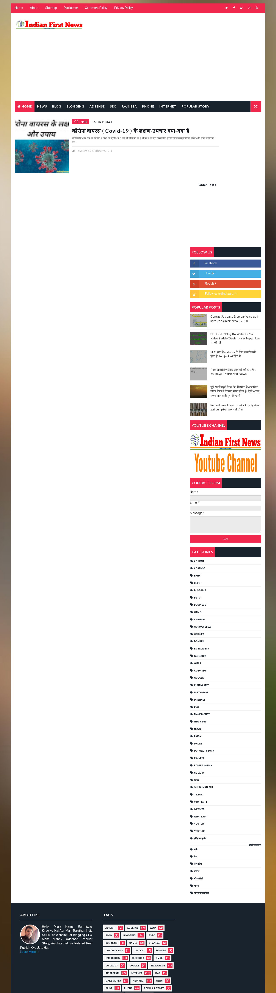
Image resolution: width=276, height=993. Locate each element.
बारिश (197, 785)
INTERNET (200, 614)
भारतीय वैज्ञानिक (202, 807)
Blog (55, 90)
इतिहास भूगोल (201, 752)
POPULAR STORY (205, 665)
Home (18, 11)
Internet (167, 90)
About (33, 11)
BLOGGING (201, 504)
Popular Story (195, 90)
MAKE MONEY (202, 628)
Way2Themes (51, 985)
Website (200, 723)
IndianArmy (202, 599)
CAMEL (199, 526)
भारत (197, 800)
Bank (198, 490)
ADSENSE (200, 482)
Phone (147, 90)
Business (201, 519)
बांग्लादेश (198, 778)
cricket (200, 548)
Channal (200, 533)
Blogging (74, 90)
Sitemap (50, 11)
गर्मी (196, 763)
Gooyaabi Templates (97, 985)
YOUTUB (200, 738)
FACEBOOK (201, 570)
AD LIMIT (200, 475)
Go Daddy (201, 584)
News (41, 90)
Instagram (202, 606)
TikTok (199, 709)
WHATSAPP (201, 730)
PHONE (199, 657)
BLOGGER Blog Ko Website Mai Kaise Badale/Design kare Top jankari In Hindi (236, 252)
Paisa (198, 650)
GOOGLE (199, 592)
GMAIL (198, 577)
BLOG (198, 497)
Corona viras (203, 541)
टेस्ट (196, 771)
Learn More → (29, 866)
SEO (197, 694)
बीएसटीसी (199, 792)
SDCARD (200, 687)
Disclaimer (70, 11)
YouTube (200, 745)
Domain (199, 555)
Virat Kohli (202, 716)
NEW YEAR (201, 636)
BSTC (198, 511)
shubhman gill (204, 701)
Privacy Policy (122, 11)
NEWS (198, 643)
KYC (197, 621)
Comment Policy (95, 11)
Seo (112, 90)
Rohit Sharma (204, 679)
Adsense (96, 90)
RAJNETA (128, 90)
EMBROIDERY (202, 563)
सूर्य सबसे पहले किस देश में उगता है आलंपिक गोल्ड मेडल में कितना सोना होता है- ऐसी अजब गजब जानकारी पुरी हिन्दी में (235, 305)
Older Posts (170, 167)
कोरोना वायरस (103, 105)
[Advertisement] (183, 50)
